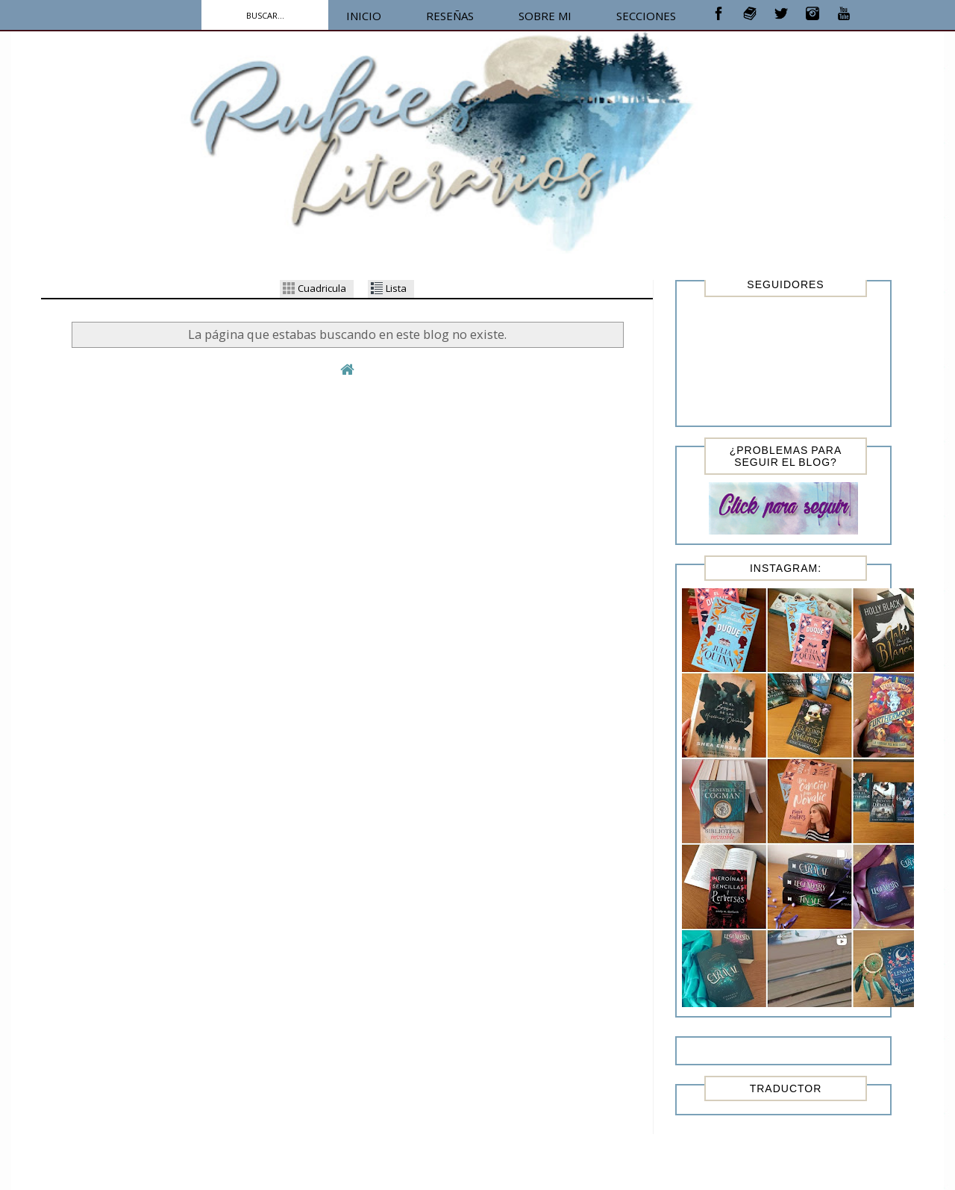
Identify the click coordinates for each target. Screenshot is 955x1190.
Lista (389, 288)
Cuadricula (314, 288)
